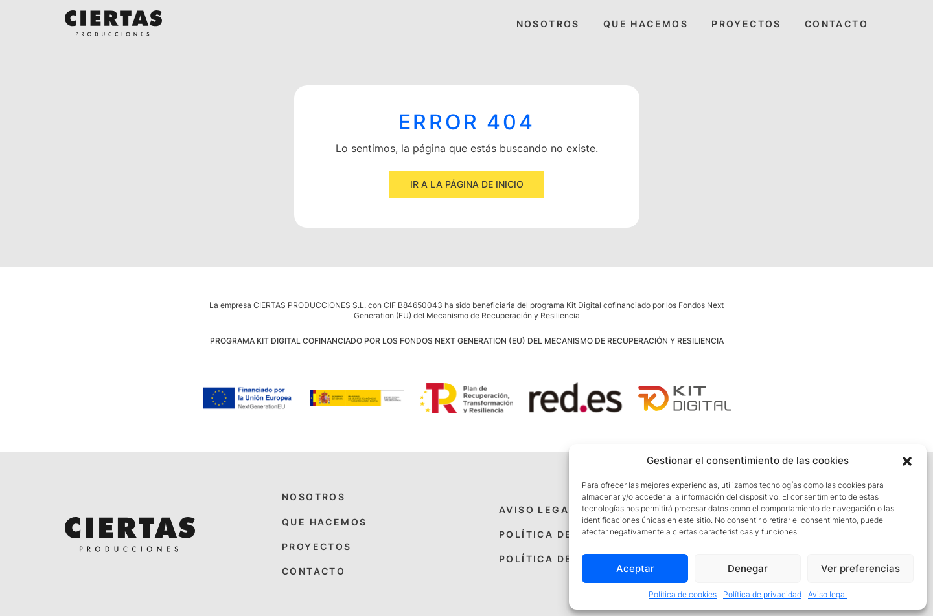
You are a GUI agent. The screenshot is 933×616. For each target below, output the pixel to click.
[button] (907, 460)
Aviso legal (827, 594)
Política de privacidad (762, 594)
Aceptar (635, 568)
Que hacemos (645, 23)
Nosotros (548, 23)
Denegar (748, 568)
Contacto (836, 23)
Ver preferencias (860, 568)
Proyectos (746, 23)
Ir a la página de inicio (467, 184)
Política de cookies (683, 594)
